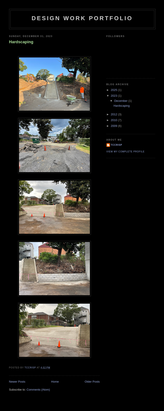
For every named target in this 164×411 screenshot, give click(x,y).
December (121, 100)
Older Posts (92, 381)
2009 (114, 126)
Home (55, 381)
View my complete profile (125, 151)
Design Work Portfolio (82, 18)
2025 (114, 90)
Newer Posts (17, 381)
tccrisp (116, 145)
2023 (114, 95)
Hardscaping (21, 42)
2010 (114, 120)
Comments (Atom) (38, 389)
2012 (114, 114)
